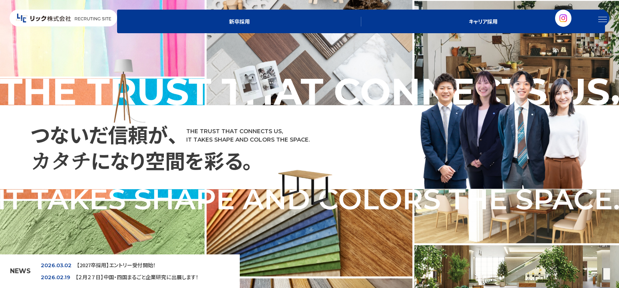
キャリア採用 (545, 30)
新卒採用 (493, 30)
